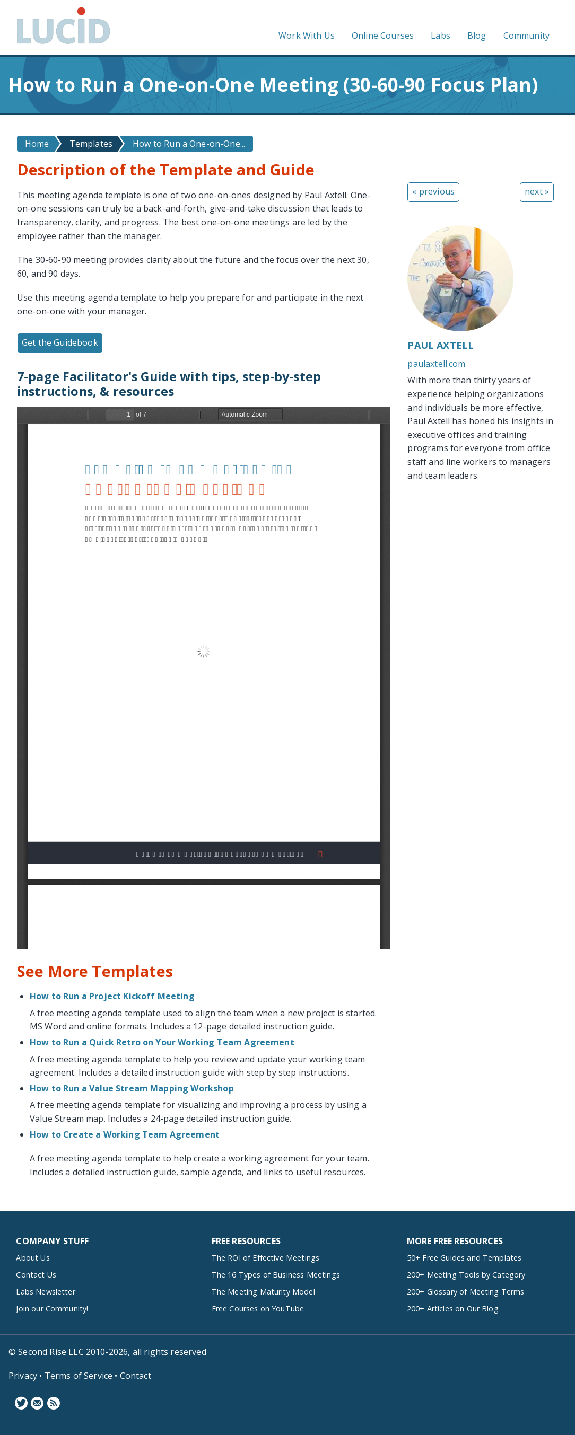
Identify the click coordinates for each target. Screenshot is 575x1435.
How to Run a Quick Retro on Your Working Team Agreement (162, 1042)
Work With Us (306, 35)
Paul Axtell (440, 345)
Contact (135, 1375)
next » (537, 191)
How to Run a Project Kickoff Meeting (112, 996)
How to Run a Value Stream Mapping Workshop (132, 1088)
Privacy (22, 1375)
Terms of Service (79, 1375)
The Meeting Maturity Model (263, 1292)
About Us (32, 1258)
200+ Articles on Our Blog (453, 1309)
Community (526, 35)
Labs (440, 35)
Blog (476, 35)
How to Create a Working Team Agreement (125, 1134)
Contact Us (36, 1275)
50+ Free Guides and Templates (464, 1258)
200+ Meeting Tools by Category (466, 1275)
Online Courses (383, 35)
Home (37, 143)
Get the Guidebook (60, 342)
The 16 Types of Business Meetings (276, 1275)
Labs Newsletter (45, 1292)
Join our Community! (52, 1309)
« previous (433, 191)
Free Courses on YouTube (258, 1309)
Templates (90, 143)
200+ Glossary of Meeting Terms (466, 1292)
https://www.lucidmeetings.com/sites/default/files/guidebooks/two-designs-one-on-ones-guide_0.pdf (203, 678)
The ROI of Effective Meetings (266, 1258)
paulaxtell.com (436, 363)
